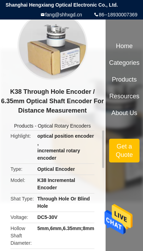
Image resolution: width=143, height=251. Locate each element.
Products (23, 126)
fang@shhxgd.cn (63, 14)
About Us (124, 112)
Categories (124, 62)
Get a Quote (124, 150)
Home (124, 46)
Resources (124, 96)
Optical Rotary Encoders (64, 126)
